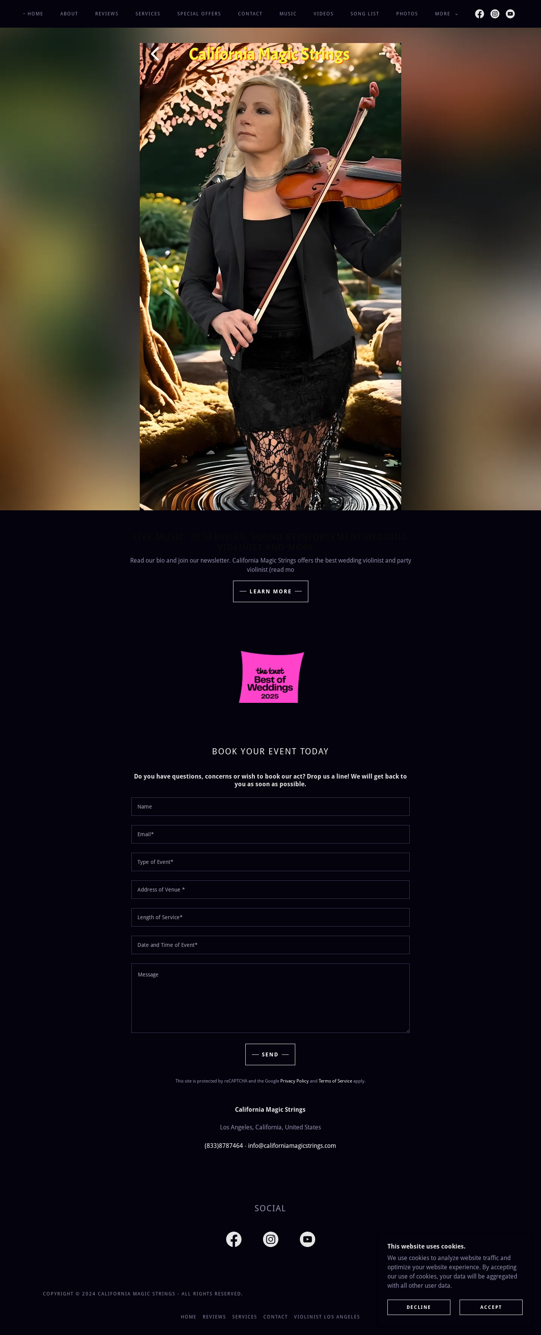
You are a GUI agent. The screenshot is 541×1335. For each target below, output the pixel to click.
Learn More (271, 591)
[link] (479, 14)
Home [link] (35, 14)
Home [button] (189, 1317)
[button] (445, 13)
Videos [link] (324, 14)
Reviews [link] (107, 14)
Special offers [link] (199, 14)
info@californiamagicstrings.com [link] (292, 1145)
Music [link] (288, 14)
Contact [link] (250, 14)
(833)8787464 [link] (224, 1145)
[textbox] (270, 806)
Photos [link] (407, 14)
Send (270, 1054)
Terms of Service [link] (335, 1081)
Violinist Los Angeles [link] (327, 1317)
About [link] (69, 14)
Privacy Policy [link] (294, 1081)
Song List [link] (365, 14)
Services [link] (148, 14)
